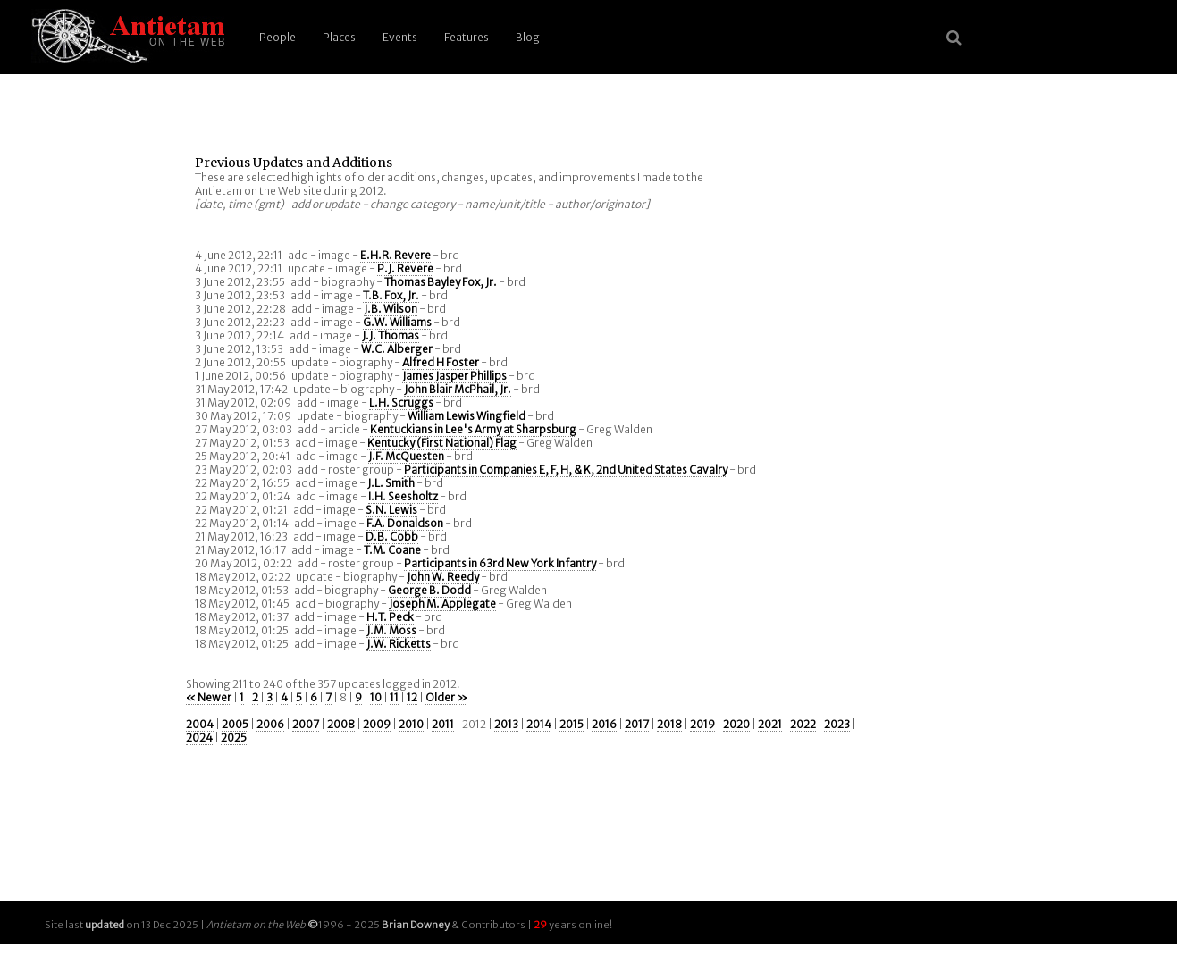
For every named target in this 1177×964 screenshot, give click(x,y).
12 (412, 697)
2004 (200, 724)
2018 (669, 724)
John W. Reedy (443, 576)
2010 (411, 724)
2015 (571, 724)
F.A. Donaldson (404, 523)
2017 (637, 724)
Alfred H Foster (440, 362)
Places (339, 37)
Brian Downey (416, 924)
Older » (446, 697)
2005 (235, 724)
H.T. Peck (390, 617)
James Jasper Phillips (454, 375)
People (277, 37)
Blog (528, 37)
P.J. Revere (405, 268)
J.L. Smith (391, 483)
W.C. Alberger (397, 349)
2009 (377, 724)
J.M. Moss (391, 630)
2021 (770, 724)
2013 (506, 724)
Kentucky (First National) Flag (442, 442)
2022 (803, 724)
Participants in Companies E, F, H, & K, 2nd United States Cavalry (565, 469)
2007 (305, 724)
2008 (341, 724)
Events (400, 37)
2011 (443, 724)
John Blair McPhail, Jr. (457, 389)
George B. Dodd (429, 590)
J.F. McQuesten (406, 456)
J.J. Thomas (390, 335)
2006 (270, 724)
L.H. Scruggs (401, 402)
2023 (837, 724)
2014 (538, 724)
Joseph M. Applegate (442, 603)
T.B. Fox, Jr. (391, 295)
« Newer (208, 697)
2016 (604, 724)
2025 (234, 737)
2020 (736, 724)
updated (104, 924)
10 (376, 697)
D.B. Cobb (392, 536)
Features (466, 37)
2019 (702, 724)
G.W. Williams (397, 322)
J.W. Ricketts (398, 643)
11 (394, 697)
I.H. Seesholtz (403, 496)
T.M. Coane (392, 550)
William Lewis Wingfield (466, 416)
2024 (199, 737)
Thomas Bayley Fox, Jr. (440, 282)
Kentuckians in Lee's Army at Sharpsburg (473, 429)
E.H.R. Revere (395, 255)
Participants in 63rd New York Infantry (500, 563)
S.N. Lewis (391, 509)
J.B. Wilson (390, 308)
